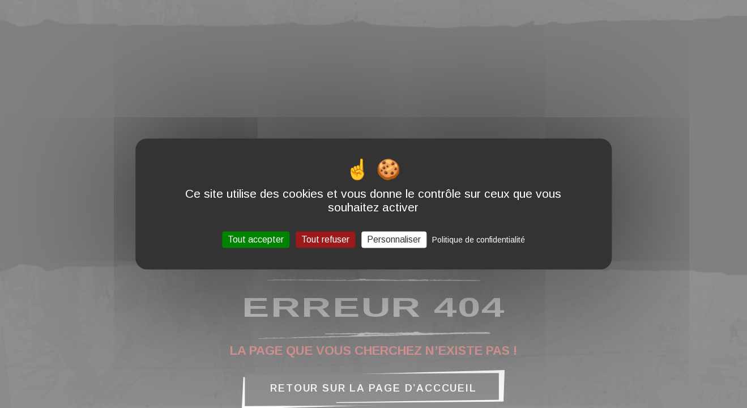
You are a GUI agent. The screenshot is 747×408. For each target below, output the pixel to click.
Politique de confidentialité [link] (478, 239)
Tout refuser (325, 239)
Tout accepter (256, 239)
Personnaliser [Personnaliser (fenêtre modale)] (394, 239)
